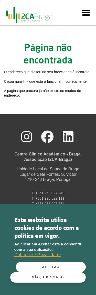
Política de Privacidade (37, 255)
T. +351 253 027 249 (47, 193)
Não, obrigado (48, 278)
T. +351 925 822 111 (47, 198)
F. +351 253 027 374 (47, 204)
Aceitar (51, 268)
